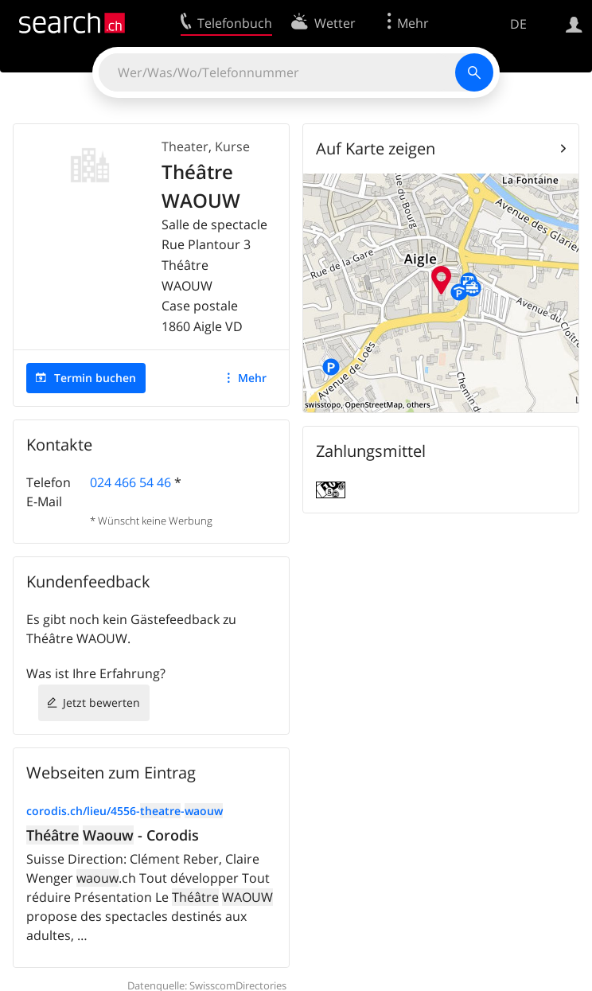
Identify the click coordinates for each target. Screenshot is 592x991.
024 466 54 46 (130, 482)
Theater (185, 146)
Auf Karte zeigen (375, 148)
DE (518, 24)
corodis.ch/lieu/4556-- (124, 810)
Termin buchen (95, 377)
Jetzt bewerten (101, 702)
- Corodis (112, 835)
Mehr (252, 377)
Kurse (232, 146)
